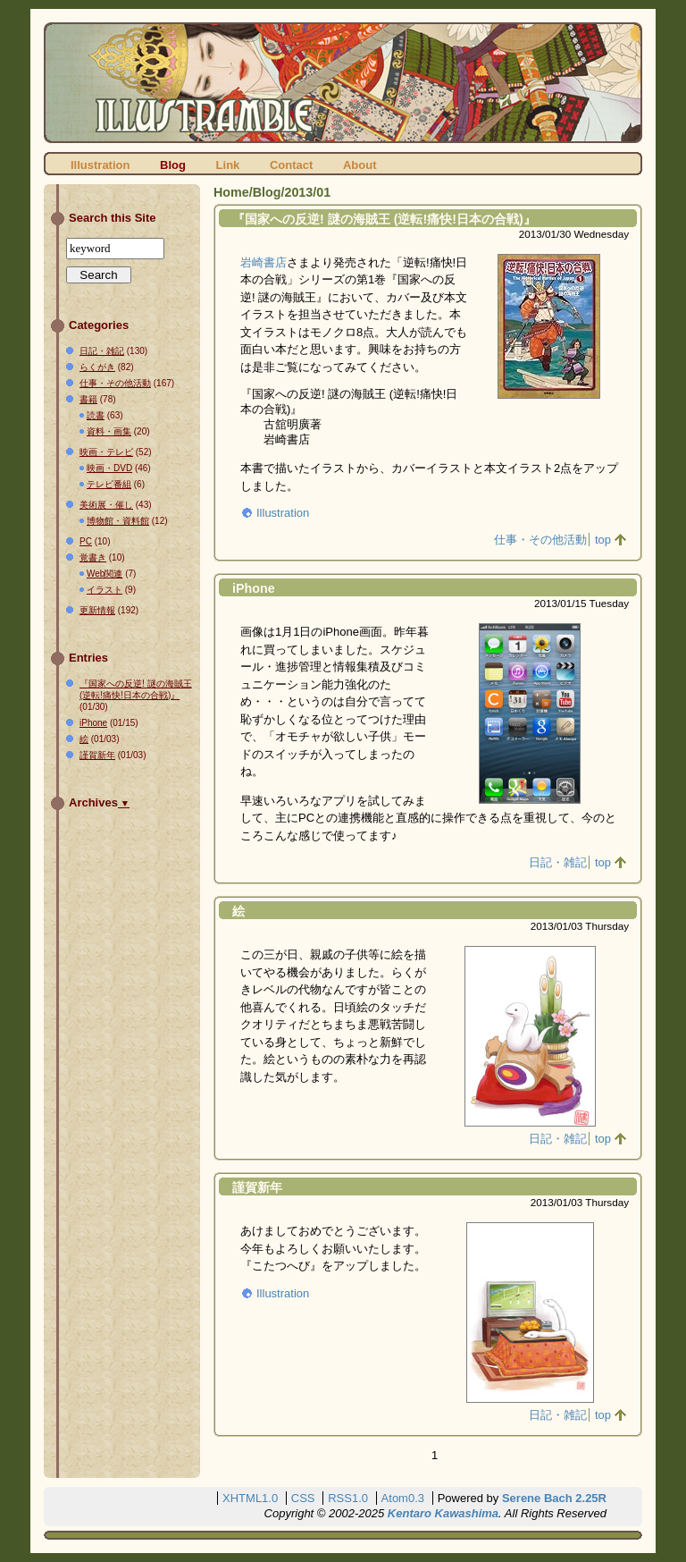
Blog (173, 165)
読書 (96, 415)
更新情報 (97, 610)
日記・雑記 (558, 862)
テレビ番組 (109, 484)
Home (231, 192)
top (603, 539)
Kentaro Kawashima (443, 1513)
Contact (291, 165)
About (360, 165)
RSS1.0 (348, 1498)
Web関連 (104, 573)
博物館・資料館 (118, 521)
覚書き (92, 557)
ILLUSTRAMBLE (343, 82)
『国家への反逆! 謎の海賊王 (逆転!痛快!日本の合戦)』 (384, 219)
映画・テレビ (106, 452)
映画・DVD (109, 468)
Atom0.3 (402, 1498)
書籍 (88, 399)
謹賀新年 (257, 1187)
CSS (303, 1498)
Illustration (100, 165)
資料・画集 (109, 431)
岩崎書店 (263, 262)
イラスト (104, 590)
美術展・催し (106, 505)
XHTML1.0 (250, 1498)
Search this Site (112, 217)
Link (228, 165)
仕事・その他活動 (540, 539)
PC (85, 541)
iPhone (253, 588)
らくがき (97, 367)
